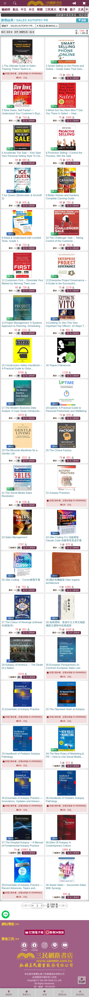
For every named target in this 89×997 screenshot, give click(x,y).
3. (22, 113)
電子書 (63, 9)
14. (66, 326)
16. (58, 365)
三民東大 (50, 9)
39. (22, 888)
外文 (31, 9)
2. (65, 69)
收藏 (44, 993)
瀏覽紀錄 (62, 993)
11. (22, 283)
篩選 (82, 20)
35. (22, 801)
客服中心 (27, 993)
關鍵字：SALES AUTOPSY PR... (18, 26)
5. (22, 155)
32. (65, 709)
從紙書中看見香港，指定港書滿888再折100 (76, 15)
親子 (72, 9)
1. (19, 69)
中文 (23, 9)
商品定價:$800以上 (47, 26)
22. (58, 492)
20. (59, 450)
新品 (15, 9)
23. (14, 537)
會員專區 (80, 993)
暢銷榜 (6, 9)
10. (64, 241)
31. (20, 709)
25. (21, 579)
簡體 (40, 9)
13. (22, 326)
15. (22, 368)
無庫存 (12, 547)
